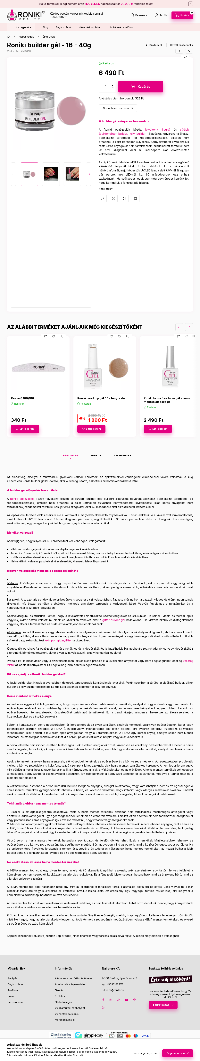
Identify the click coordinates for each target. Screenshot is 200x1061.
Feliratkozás (161, 1004)
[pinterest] (189, 51)
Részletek (105, 188)
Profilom (13, 990)
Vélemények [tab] (122, 455)
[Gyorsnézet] (61, 336)
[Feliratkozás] (118, 108)
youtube (126, 1000)
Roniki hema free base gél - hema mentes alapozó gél (167, 400)
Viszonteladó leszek (67, 1013)
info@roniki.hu (115, 990)
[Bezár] (190, 4)
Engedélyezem (175, 1053)
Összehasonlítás (103, 198)
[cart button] (182, 15)
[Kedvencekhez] (185, 57)
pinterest (134, 1000)
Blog (45, 27)
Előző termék (155, 45)
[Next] (88, 174)
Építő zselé (49, 36)
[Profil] (161, 15)
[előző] (179, 327)
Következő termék (181, 45)
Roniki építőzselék (22, 498)
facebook (103, 1000)
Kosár (11, 996)
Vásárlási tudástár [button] (90, 27)
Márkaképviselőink (121, 27)
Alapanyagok (26, 36)
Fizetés (59, 990)
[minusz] (112, 88)
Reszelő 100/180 (22, 398)
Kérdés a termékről (114, 198)
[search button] (139, 15)
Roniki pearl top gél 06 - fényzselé (101, 398)
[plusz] (112, 85)
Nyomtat (125, 198)
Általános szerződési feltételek (73, 978)
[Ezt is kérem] (25, 429)
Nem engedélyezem (145, 1053)
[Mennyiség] (105, 86)
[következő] (189, 327)
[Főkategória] (8, 37)
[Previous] (13, 174)
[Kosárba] (140, 86)
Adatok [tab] (95, 455)
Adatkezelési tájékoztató (70, 984)
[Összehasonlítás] (45, 336)
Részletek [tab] (70, 455)
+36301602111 (58, 16)
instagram (111, 1000)
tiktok (119, 1000)
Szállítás (60, 996)
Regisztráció (63, 27)
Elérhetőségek (63, 1002)
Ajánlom (135, 198)
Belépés (13, 978)
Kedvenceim (15, 1002)
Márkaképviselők (65, 1019)
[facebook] (179, 51)
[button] (21, 27)
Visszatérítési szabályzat (70, 1007)
